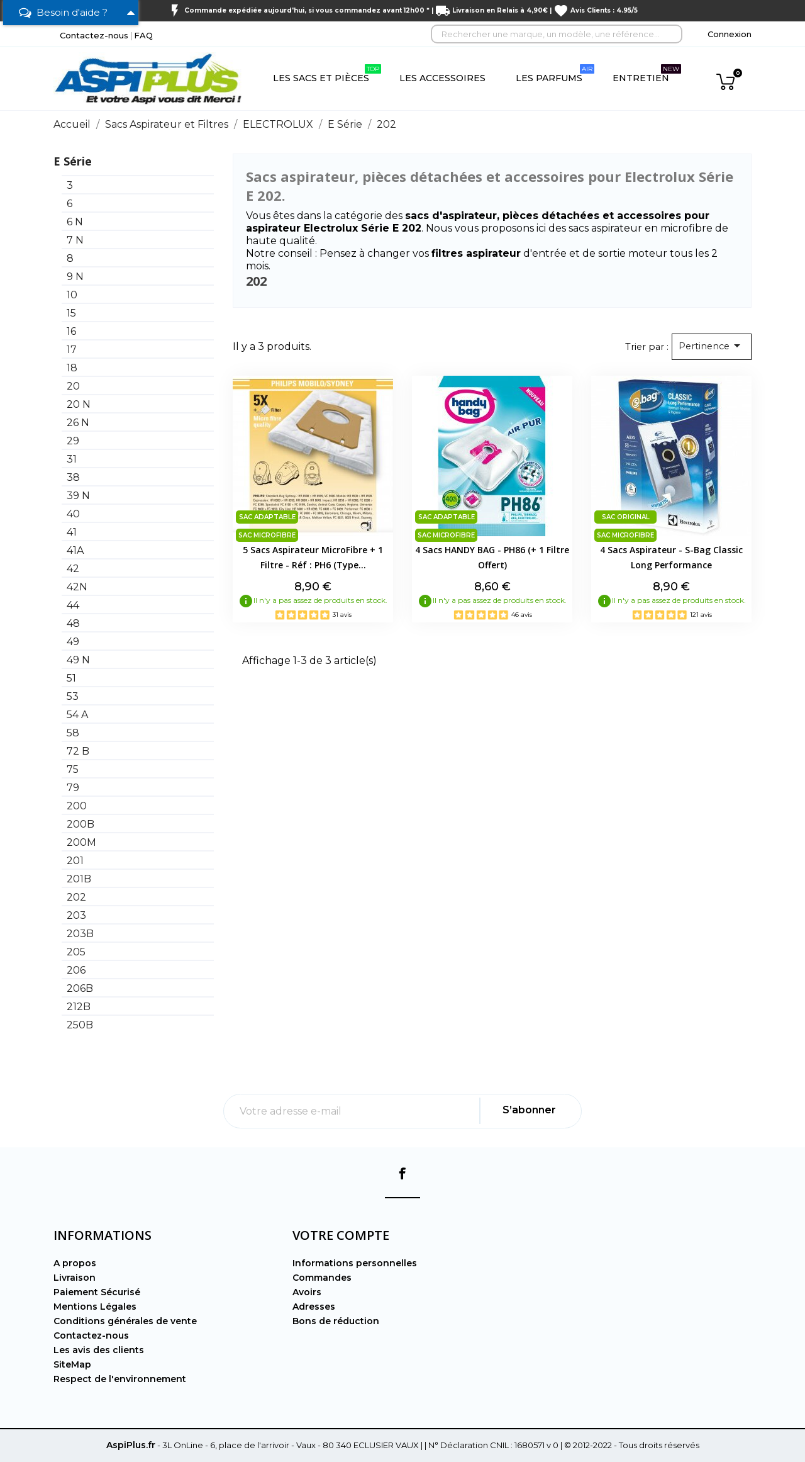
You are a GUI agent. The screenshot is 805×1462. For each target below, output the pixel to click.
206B (80, 988)
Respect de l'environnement (119, 1379)
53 (73, 696)
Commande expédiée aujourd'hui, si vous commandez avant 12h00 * (307, 10)
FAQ (143, 35)
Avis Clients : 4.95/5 (604, 10)
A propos (74, 1263)
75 (73, 769)
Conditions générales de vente (125, 1321)
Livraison (74, 1277)
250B (80, 1025)
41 (72, 532)
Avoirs (306, 1292)
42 (73, 569)
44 (73, 605)
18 (72, 368)
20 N (79, 404)
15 (71, 313)
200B (80, 824)
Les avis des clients (98, 1350)
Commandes (322, 1277)
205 (76, 952)
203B (80, 934)
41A (75, 550)
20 (73, 386)
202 (76, 897)
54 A (77, 715)
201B (79, 879)
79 (73, 788)
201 (75, 861)
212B (79, 1007)
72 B (78, 751)
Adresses (313, 1306)
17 (72, 350)
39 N (78, 496)
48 (73, 623)
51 (71, 678)
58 (73, 733)
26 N (78, 423)
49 (73, 642)
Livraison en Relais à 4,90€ (500, 10)
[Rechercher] (556, 34)
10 (72, 295)
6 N (75, 222)
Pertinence (712, 345)
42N (77, 587)
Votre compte (340, 1235)
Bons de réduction (335, 1321)
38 (73, 477)
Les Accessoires (442, 78)
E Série (72, 161)
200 (77, 806)
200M (81, 842)
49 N (78, 660)
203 (76, 915)
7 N (75, 240)
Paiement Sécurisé (96, 1292)
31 (72, 459)
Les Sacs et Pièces (327, 74)
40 (73, 514)
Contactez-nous (94, 35)
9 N (75, 277)
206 (76, 970)
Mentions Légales (94, 1306)
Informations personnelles (354, 1263)
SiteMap (72, 1364)
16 (71, 331)
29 (73, 441)
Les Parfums (555, 74)
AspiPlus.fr (130, 1445)
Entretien (647, 74)
